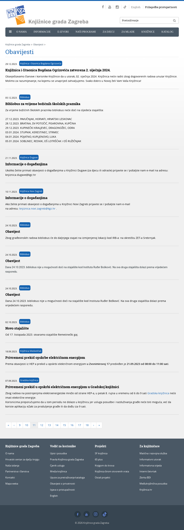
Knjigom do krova (104, 465)
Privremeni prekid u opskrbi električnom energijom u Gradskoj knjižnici (62, 387)
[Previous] (14, 425)
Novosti (15, 40)
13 (49, 425)
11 (34, 425)
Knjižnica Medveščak (30, 350)
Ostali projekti (102, 477)
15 (64, 425)
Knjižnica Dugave (29, 157)
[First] (8, 425)
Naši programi (85, 31)
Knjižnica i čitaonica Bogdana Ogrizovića (40, 63)
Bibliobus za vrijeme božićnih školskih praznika (42, 104)
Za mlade (128, 31)
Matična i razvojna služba (153, 453)
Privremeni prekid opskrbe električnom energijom (45, 357)
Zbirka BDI (145, 477)
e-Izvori (63, 31)
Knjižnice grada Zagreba (17, 44)
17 (79, 425)
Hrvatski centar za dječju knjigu (22, 459)
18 (87, 425)
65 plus (99, 459)
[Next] (93, 425)
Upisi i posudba (58, 453)
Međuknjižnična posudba (153, 483)
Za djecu (109, 31)
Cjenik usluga (57, 465)
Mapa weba (11, 483)
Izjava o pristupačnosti (62, 489)
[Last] (99, 425)
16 (71, 425)
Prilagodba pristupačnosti (161, 7)
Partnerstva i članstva (17, 471)
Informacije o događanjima (26, 164)
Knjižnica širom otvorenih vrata (112, 471)
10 (26, 425)
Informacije (42, 31)
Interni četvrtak (148, 471)
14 (56, 425)
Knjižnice (148, 31)
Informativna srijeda (151, 465)
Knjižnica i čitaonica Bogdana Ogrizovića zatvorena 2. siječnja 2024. (58, 70)
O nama (21, 31)
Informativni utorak (150, 459)
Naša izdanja (12, 465)
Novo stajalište (17, 328)
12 (41, 425)
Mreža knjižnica (58, 471)
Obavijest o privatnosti (62, 483)
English (135, 7)
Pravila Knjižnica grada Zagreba (67, 459)
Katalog (167, 31)
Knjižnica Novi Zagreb (31, 191)
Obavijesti (38, 44)
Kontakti (10, 477)
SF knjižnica (101, 453)
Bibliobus (25, 97)
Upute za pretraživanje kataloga (67, 477)
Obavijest (12, 231)
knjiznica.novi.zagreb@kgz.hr (37, 208)
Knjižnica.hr (146, 489)
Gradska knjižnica (29, 380)
